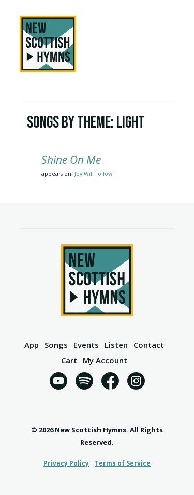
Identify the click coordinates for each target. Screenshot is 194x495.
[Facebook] (110, 382)
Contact (148, 345)
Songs (56, 345)
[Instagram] (136, 382)
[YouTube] (58, 382)
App (31, 345)
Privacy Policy (66, 463)
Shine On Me (71, 159)
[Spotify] (84, 382)
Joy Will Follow (93, 173)
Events (86, 345)
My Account (105, 361)
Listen (116, 345)
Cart (69, 361)
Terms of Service (123, 463)
